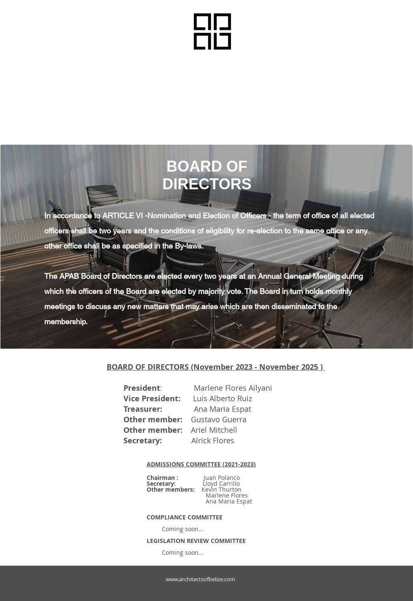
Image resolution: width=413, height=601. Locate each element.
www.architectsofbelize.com (200, 579)
